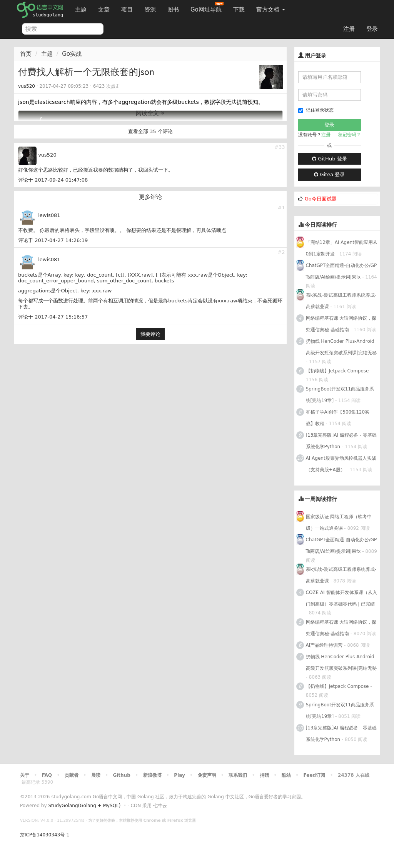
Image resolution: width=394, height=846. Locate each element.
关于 (24, 775)
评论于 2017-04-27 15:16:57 (53, 317)
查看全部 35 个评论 (150, 131)
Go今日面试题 (321, 199)
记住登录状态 (316, 110)
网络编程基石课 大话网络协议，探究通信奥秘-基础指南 (341, 323)
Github (121, 775)
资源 (150, 9)
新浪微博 (152, 775)
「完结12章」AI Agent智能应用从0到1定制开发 (341, 248)
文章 (104, 9)
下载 (239, 9)
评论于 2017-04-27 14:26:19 (53, 240)
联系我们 (238, 775)
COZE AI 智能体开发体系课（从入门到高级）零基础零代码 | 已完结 (341, 598)
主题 (81, 9)
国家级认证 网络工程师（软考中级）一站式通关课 (339, 522)
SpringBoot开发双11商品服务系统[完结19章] (340, 394)
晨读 (95, 775)
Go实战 (72, 53)
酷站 (286, 775)
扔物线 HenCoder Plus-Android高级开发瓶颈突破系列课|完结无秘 (341, 347)
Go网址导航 (207, 7)
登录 (372, 28)
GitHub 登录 (329, 159)
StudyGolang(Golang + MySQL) (84, 805)
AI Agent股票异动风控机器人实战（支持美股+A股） (341, 464)
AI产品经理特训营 (324, 645)
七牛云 (160, 805)
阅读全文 (150, 113)
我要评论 (150, 334)
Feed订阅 (315, 775)
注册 (349, 28)
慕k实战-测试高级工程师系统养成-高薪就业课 (341, 300)
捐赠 (264, 775)
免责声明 (207, 775)
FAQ (47, 775)
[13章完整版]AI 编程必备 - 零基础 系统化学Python (341, 440)
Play (179, 775)
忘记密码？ (349, 134)
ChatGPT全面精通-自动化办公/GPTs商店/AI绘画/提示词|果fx (341, 271)
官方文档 (270, 9)
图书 (173, 9)
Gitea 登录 (329, 174)
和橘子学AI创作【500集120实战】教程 (338, 417)
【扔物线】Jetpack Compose (337, 371)
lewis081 (49, 215)
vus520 (26, 86)
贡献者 (71, 775)
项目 (127, 9)
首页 (26, 53)
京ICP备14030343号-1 (44, 835)
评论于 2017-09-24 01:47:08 (53, 180)
